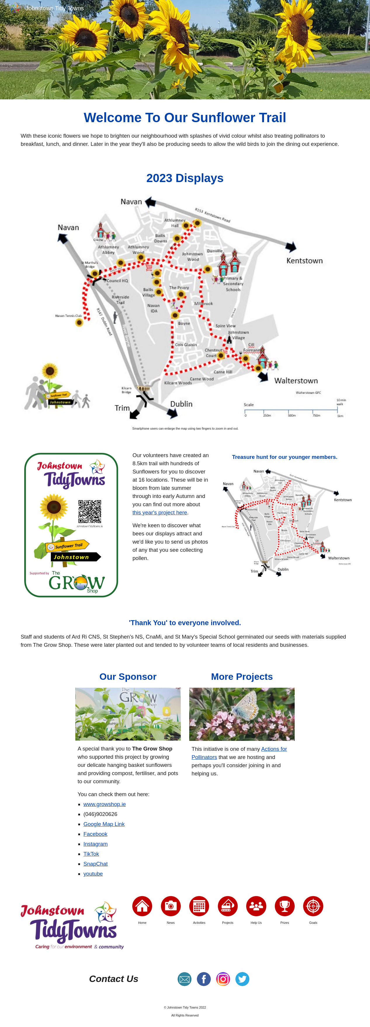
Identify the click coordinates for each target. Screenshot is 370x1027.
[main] (185, 128)
